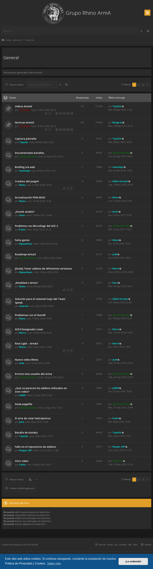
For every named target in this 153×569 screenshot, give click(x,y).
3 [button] (143, 84)
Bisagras (117, 122)
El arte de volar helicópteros (33, 418)
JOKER (22, 395)
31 (60, 129)
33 (68, 129)
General (11, 57)
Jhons (115, 211)
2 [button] (138, 84)
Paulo (22, 229)
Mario (115, 268)
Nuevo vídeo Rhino (26, 359)
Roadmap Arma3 (25, 254)
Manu (22, 184)
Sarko (22, 464)
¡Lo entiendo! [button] (133, 561)
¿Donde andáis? (24, 211)
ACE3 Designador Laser (29, 329)
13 (68, 113)
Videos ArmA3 (23, 106)
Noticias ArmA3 (24, 122)
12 (64, 113)
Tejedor (117, 106)
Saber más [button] (54, 563)
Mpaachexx (25, 243)
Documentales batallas (29, 152)
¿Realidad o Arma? (26, 282)
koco (115, 282)
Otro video (21, 461)
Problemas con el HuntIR (30, 315)
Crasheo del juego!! (27, 181)
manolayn (24, 170)
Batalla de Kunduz (26, 432)
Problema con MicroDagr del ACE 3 (36, 226)
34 (71, 129)
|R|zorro (117, 460)
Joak (114, 254)
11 (60, 113)
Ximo (22, 215)
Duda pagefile (23, 404)
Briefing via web (25, 167)
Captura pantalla (25, 138)
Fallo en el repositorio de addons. (36, 446)
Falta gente (22, 240)
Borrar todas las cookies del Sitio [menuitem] (118, 544)
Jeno (21, 421)
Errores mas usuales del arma (33, 374)
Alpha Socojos (120, 181)
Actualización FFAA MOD (30, 197)
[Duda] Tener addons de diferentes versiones (43, 268)
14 (71, 113)
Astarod (23, 306)
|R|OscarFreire (28, 156)
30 (57, 129)
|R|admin (25, 109)
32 (64, 129)
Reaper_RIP (25, 450)
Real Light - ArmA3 (26, 343)
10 (57, 113)
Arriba (148, 544)
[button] (147, 85)
